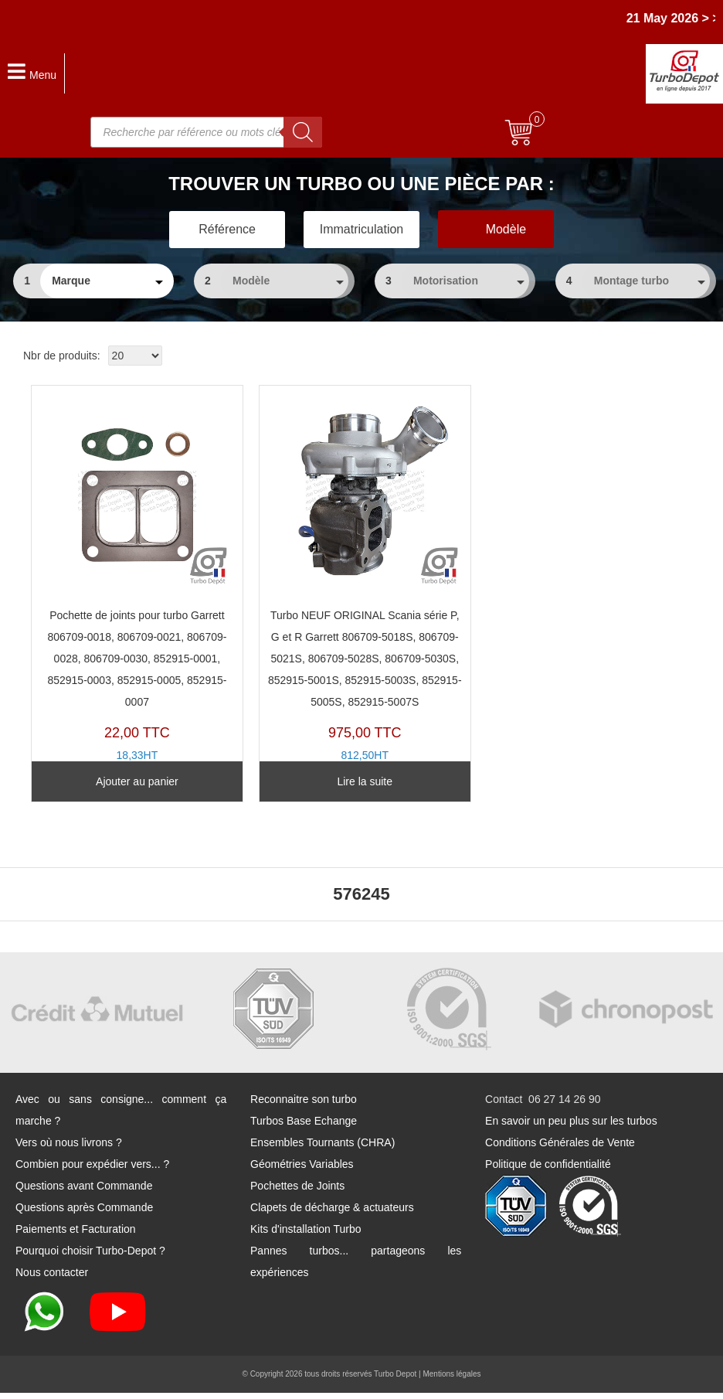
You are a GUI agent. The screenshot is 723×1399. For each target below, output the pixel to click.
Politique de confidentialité (548, 1170)
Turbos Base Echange (303, 1127)
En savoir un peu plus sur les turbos (571, 1127)
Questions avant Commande (83, 1192)
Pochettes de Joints (297, 1192)
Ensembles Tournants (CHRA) (322, 1148)
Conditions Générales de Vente (560, 1148)
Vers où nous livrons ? (68, 1148)
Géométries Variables (302, 1170)
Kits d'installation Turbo (306, 1235)
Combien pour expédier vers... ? (92, 1170)
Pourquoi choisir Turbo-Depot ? (90, 1257)
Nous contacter (51, 1278)
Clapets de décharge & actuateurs (332, 1213)
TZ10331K (351, 594)
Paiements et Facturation (75, 1235)
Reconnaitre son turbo (303, 1105)
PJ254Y (132, 583)
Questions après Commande (84, 1213)
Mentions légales (451, 1380)
